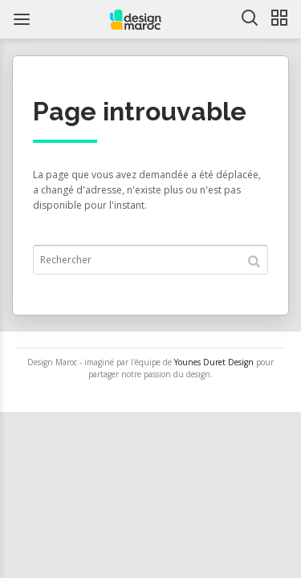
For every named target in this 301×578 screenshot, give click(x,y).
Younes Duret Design (214, 362)
